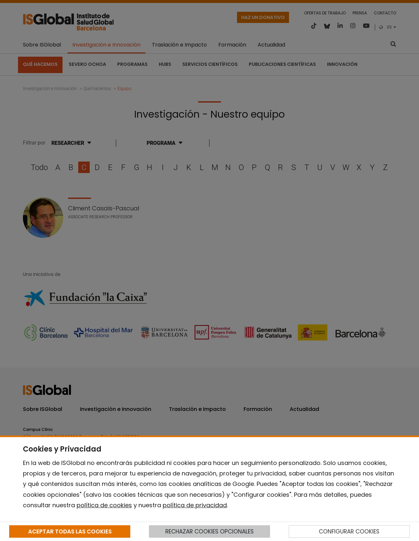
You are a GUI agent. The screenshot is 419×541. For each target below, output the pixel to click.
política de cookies (104, 505)
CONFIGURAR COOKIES (349, 531)
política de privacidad (195, 505)
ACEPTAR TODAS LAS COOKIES (70, 531)
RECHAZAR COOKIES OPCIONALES (209, 531)
